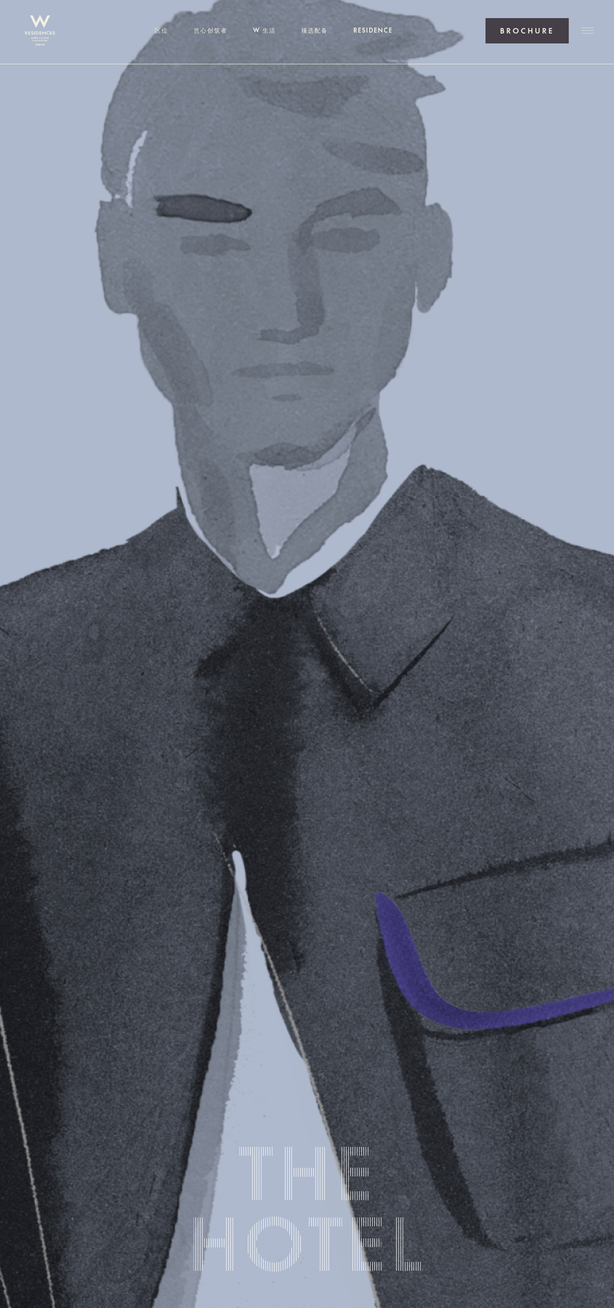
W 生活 (264, 30)
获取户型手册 (527, 30)
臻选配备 (314, 30)
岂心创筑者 (211, 30)
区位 (161, 30)
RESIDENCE (373, 30)
